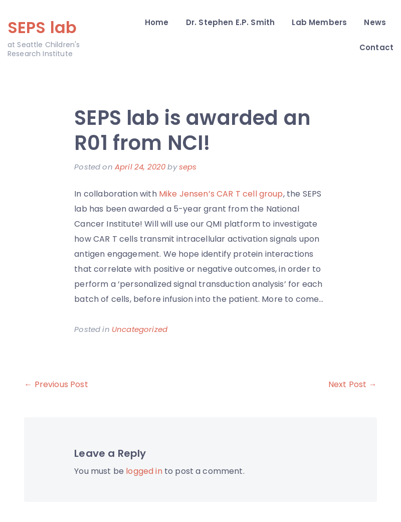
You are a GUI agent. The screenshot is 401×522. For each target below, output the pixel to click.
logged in (144, 471)
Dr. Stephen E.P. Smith (230, 22)
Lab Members (319, 22)
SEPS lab (42, 27)
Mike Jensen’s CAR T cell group (221, 194)
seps (188, 166)
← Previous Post (56, 384)
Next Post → (352, 384)
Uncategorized (139, 329)
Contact (376, 47)
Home (157, 22)
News (375, 22)
